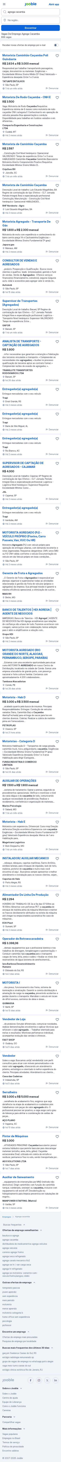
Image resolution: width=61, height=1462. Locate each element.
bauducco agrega (10, 1235)
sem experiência (10, 1296)
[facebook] (31, 1380)
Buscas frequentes (14, 1224)
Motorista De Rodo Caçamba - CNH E (26, 97)
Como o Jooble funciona (14, 1406)
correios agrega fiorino (13, 1252)
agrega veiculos (9, 1248)
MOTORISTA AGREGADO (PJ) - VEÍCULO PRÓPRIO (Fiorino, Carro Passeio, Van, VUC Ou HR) (24, 536)
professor (6, 1325)
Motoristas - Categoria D (18, 741)
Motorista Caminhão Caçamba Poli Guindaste (25, 57)
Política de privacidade (13, 1446)
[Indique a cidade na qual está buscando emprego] (30, 20)
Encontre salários (10, 1450)
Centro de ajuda (10, 1398)
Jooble (20, 1458)
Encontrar (30, 27)
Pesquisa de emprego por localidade (19, 1341)
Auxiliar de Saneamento (18, 1177)
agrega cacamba (10, 1239)
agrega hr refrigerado (12, 1269)
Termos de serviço (11, 1442)
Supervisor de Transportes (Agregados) (19, 302)
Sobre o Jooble (9, 1393)
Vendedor (8, 1055)
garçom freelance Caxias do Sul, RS (19, 1353)
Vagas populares (10, 1434)
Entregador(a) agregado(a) (20, 389)
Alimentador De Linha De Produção (25, 894)
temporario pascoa (11, 1288)
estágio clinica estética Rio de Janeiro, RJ (22, 1369)
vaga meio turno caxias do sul (16, 1365)
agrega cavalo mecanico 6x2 (16, 1260)
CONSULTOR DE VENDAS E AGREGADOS (19, 262)
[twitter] (47, 1380)
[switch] (56, 45)
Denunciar (51, 88)
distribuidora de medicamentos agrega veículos (24, 1244)
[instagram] (39, 1380)
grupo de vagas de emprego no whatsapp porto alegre (27, 1361)
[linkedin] (56, 1380)
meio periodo (8, 1300)
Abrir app (54, 4)
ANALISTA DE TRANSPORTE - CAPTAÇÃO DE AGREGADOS (21, 343)
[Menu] (4, 4)
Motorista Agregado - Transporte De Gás (26, 223)
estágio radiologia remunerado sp (18, 1357)
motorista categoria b (12, 1312)
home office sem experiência (16, 1317)
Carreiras (6, 1410)
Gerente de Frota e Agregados (22, 573)
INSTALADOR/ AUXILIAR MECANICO (25, 858)
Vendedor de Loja (14, 1019)
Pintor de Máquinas (15, 1136)
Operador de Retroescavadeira (22, 938)
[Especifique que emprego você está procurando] (30, 11)
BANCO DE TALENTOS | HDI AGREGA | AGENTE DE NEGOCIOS (26, 611)
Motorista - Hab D (14, 697)
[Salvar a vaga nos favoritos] (57, 56)
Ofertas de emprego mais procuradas (19, 1337)
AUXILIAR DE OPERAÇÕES (19, 780)
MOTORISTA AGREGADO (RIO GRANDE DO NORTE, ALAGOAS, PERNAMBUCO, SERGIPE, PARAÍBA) (25, 654)
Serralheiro (9, 1092)
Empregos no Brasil (11, 1438)
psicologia (7, 1321)
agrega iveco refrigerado (14, 1256)
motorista (6, 1304)
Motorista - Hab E (13, 821)
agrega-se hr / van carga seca (16, 1264)
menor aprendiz (9, 1308)
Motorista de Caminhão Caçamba (24, 144)
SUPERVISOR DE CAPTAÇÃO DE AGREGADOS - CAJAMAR (23, 464)
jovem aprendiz (9, 1292)
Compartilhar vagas (11, 1422)
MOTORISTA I (11, 982)
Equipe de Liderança (11, 1402)
